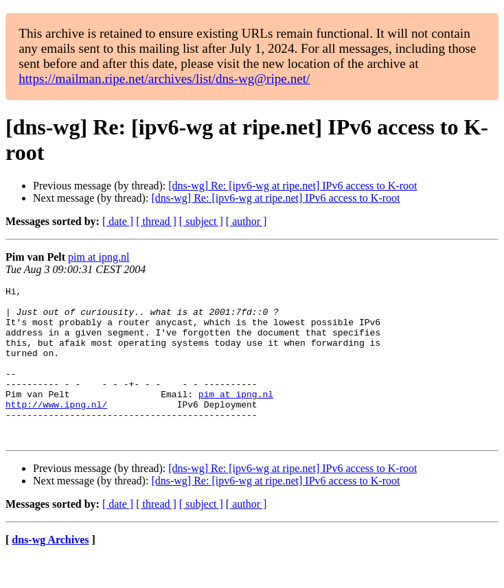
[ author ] (246, 221)
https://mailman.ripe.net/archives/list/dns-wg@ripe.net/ (164, 78)
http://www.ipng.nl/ (56, 429)
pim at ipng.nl (98, 257)
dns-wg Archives (50, 570)
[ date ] (117, 221)
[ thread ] (156, 221)
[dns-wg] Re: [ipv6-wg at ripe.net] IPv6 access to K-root (292, 185)
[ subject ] (201, 221)
